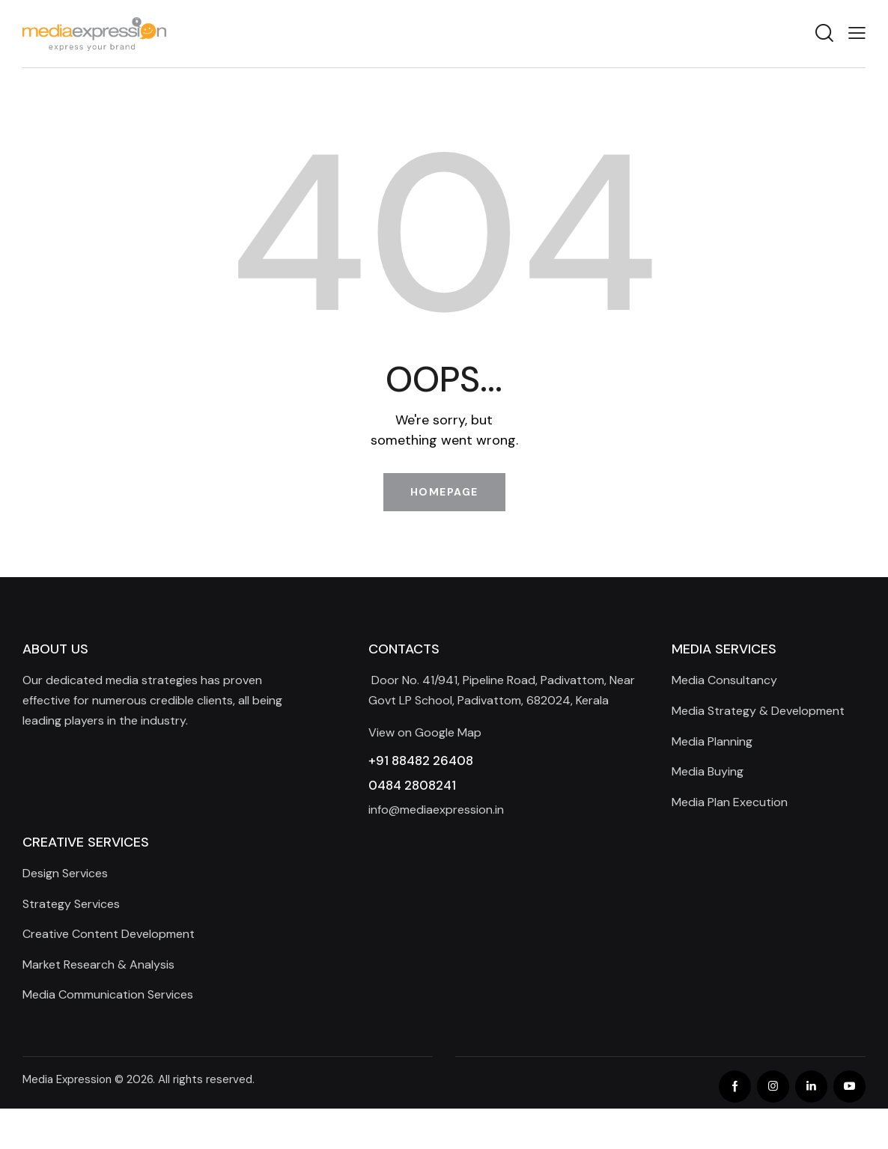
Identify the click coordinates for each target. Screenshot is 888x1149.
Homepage (444, 492)
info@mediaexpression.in (436, 809)
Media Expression (67, 1079)
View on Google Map (424, 732)
